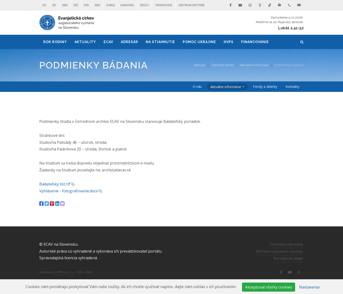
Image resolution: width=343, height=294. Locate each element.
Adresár (200, 65)
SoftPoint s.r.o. (64, 272)
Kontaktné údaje (288, 258)
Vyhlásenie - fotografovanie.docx (68, 191)
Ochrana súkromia (286, 244)
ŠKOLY (144, 5)
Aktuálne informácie (254, 65)
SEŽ (75, 5)
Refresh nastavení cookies (279, 251)
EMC (97, 5)
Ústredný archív (222, 65)
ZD (44, 5)
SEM (64, 5)
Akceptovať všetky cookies (268, 287)
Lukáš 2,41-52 (291, 28)
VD (54, 5)
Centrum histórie (191, 5)
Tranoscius (163, 5)
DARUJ (110, 5)
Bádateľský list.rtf (54, 184)
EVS (86, 5)
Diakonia (127, 5)
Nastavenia (309, 287)
